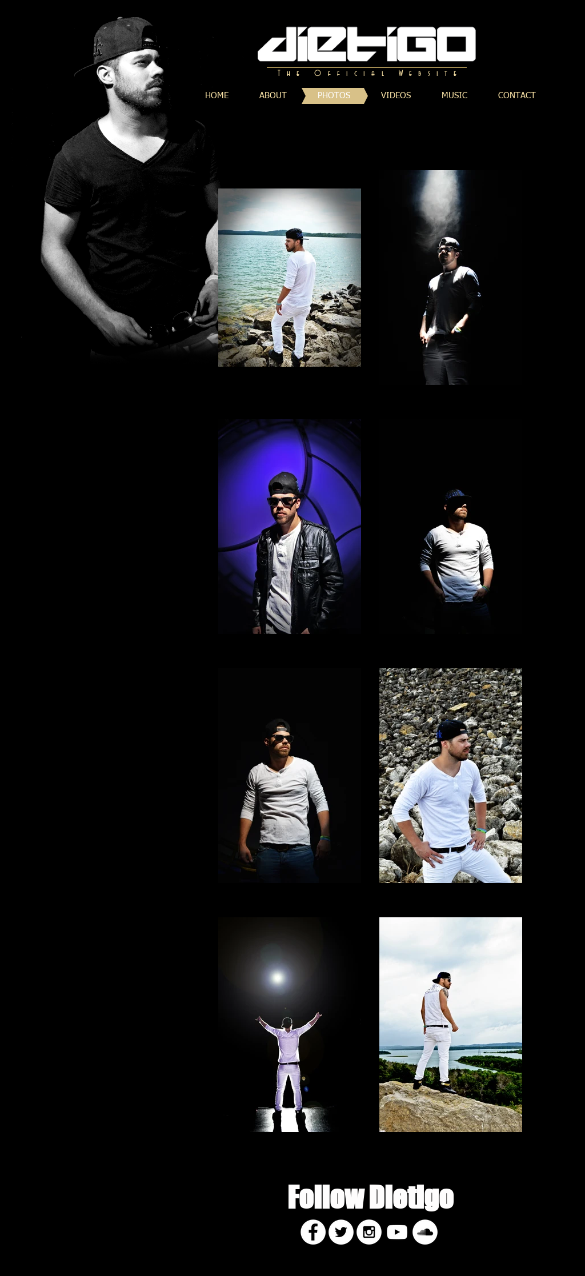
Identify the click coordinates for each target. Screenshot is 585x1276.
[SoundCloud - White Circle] (425, 1232)
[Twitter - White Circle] (341, 1232)
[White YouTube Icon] (397, 1232)
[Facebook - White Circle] (313, 1232)
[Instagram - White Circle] (369, 1232)
